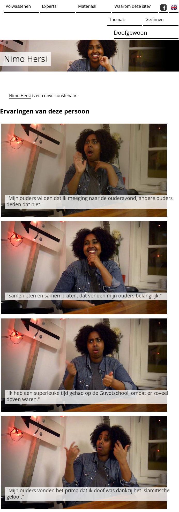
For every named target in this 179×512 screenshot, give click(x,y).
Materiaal (87, 6)
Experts (49, 6)
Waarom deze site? (132, 6)
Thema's (117, 19)
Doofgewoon (130, 32)
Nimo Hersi (20, 95)
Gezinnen (154, 19)
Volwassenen (18, 6)
